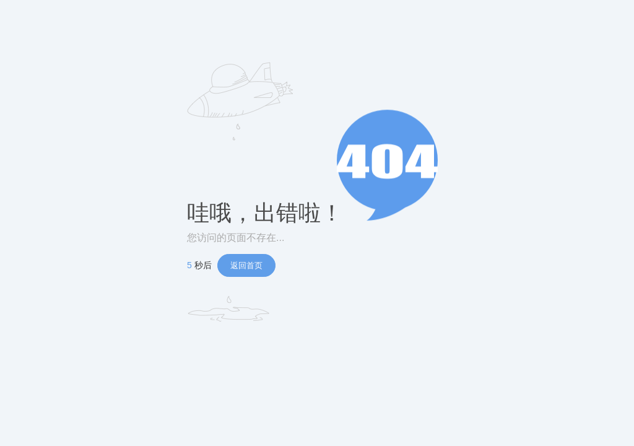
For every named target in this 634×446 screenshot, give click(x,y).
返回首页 (246, 265)
